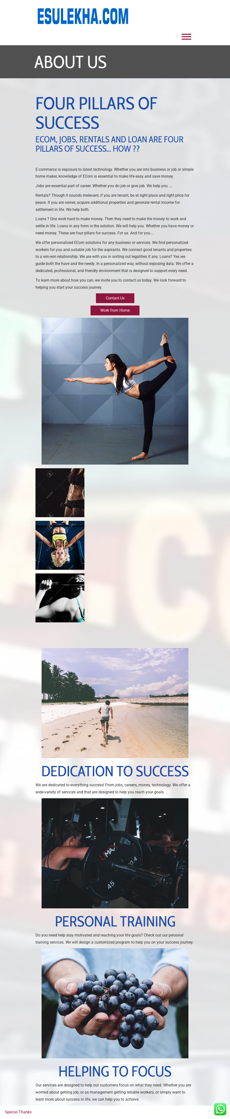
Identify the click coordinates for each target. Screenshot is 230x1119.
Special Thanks (18, 1112)
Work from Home (115, 310)
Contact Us (115, 298)
